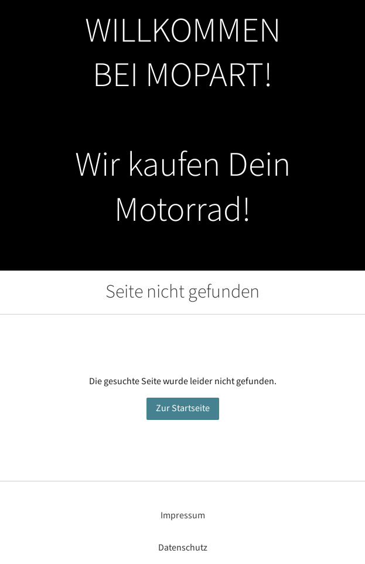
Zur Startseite (183, 408)
